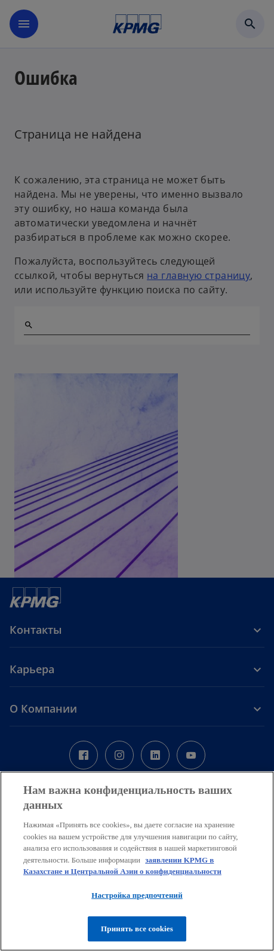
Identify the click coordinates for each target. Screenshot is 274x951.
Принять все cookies (137, 928)
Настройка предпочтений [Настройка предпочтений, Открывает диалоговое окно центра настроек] (137, 895)
